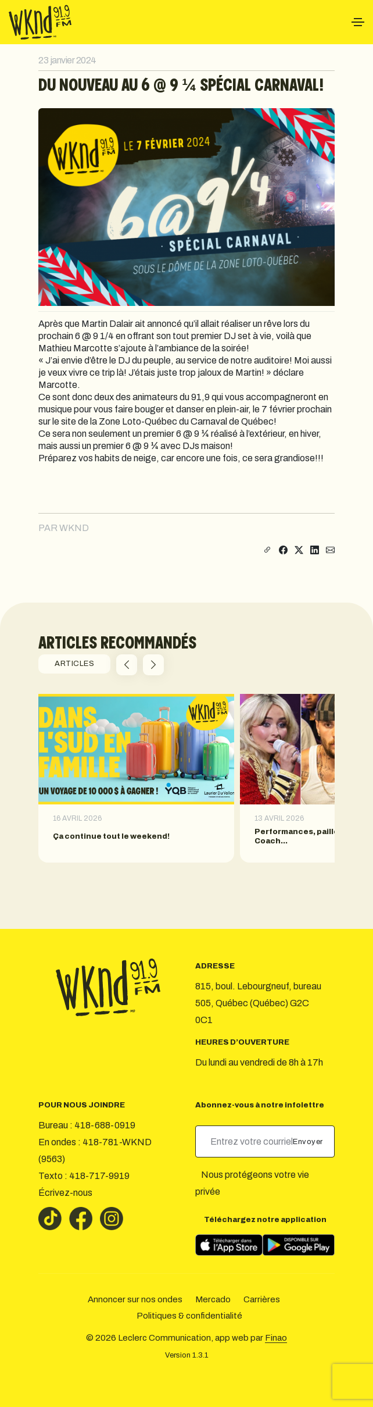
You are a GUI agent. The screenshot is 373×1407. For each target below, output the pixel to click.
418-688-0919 (104, 1125)
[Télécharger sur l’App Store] (229, 1245)
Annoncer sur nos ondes (135, 1299)
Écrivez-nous (65, 1193)
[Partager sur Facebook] (283, 550)
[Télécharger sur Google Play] (299, 1245)
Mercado (213, 1299)
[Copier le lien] (266, 550)
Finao (276, 1337)
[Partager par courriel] (330, 550)
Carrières (261, 1299)
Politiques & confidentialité (189, 1315)
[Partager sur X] (299, 550)
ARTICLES (74, 664)
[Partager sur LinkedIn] (314, 550)
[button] (126, 664)
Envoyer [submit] (309, 1142)
